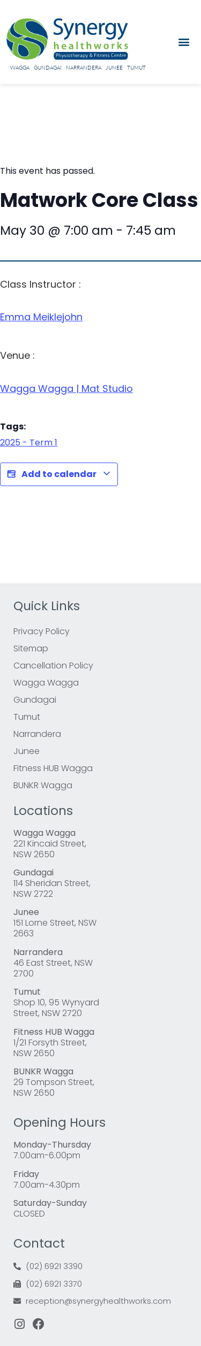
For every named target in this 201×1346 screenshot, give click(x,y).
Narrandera (83, 67)
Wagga (19, 67)
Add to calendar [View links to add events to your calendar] (59, 474)
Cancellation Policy (53, 665)
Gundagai (48, 67)
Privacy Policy (41, 631)
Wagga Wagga (46, 682)
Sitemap (30, 648)
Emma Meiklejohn (41, 317)
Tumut (136, 67)
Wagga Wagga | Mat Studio (66, 388)
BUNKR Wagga (42, 785)
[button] (183, 42)
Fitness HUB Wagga (53, 768)
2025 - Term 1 (28, 442)
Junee (114, 67)
